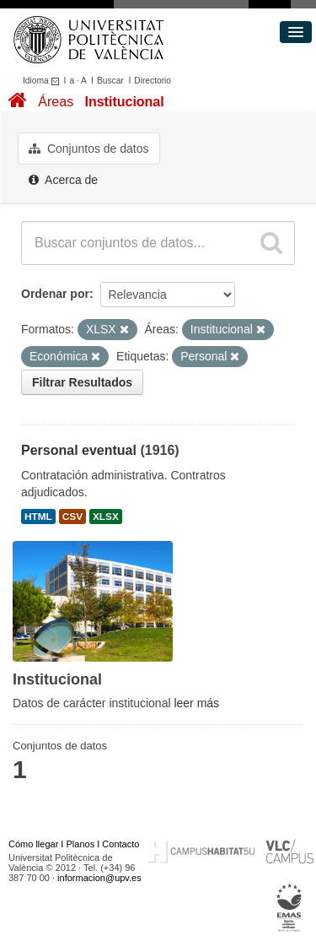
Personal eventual (79, 450)
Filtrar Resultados (82, 382)
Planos (81, 844)
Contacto (120, 844)
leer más (196, 703)
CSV (72, 516)
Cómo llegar (33, 844)
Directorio (152, 80)
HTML (38, 516)
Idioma (43, 80)
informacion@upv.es (99, 878)
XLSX (106, 516)
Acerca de (63, 180)
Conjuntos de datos (89, 148)
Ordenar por (55, 293)
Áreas (55, 102)
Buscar (110, 80)
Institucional (123, 102)
